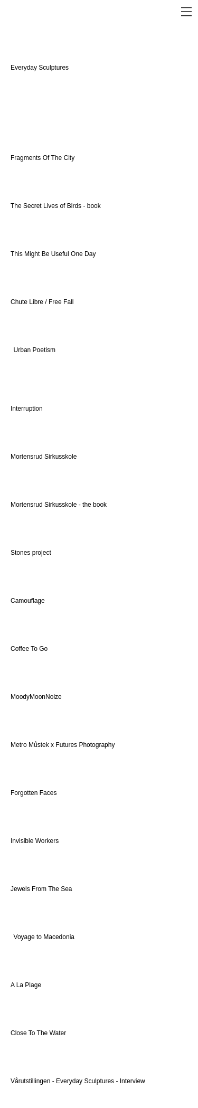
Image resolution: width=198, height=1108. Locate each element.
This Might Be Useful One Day (53, 254)
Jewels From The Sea (41, 889)
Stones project (31, 552)
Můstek (39, 745)
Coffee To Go (29, 648)
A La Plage (26, 985)
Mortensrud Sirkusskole (44, 456)
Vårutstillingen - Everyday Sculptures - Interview (79, 1081)
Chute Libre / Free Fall (42, 302)
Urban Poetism (34, 350)
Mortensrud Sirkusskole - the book (59, 504)
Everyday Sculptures (40, 67)
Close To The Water (38, 1033)
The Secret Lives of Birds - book (56, 206)
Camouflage (28, 600)
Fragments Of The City (43, 158)
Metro (20, 745)
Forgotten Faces (33, 793)
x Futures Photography (82, 745)
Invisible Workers (35, 841)
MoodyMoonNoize (36, 696)
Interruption (27, 408)
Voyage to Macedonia (44, 937)
